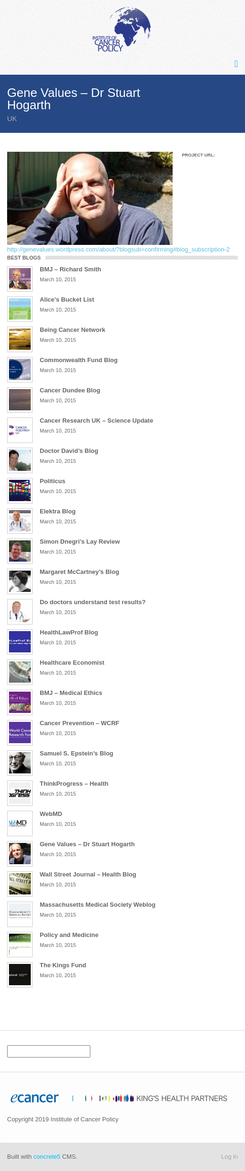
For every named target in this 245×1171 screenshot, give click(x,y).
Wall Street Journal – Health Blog (88, 874)
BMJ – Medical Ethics (71, 692)
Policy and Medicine (69, 934)
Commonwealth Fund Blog (79, 360)
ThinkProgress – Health (74, 783)
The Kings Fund (63, 965)
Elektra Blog (58, 511)
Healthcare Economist (72, 662)
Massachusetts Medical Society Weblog (98, 904)
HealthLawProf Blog (69, 632)
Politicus (52, 481)
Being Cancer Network (72, 329)
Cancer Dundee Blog (70, 390)
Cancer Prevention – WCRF (79, 723)
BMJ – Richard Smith (70, 269)
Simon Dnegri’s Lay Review (80, 541)
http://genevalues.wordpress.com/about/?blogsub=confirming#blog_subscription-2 (118, 249)
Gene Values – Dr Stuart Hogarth (87, 844)
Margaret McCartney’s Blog (79, 571)
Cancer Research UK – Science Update (96, 420)
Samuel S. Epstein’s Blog (77, 753)
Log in (229, 1156)
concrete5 (47, 1156)
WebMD (51, 813)
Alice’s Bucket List (67, 299)
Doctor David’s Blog (69, 450)
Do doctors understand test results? (93, 602)
